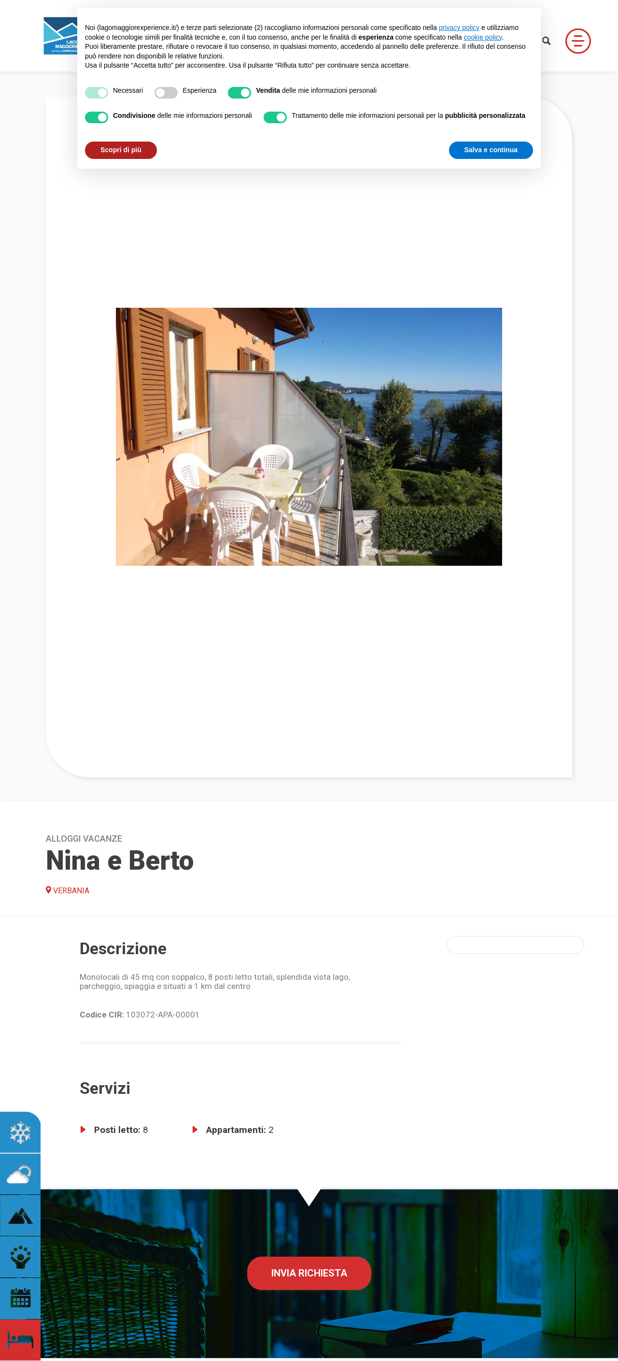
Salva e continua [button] (491, 150)
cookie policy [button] (483, 37)
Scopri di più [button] (120, 150)
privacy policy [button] (459, 27)
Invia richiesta (309, 1273)
